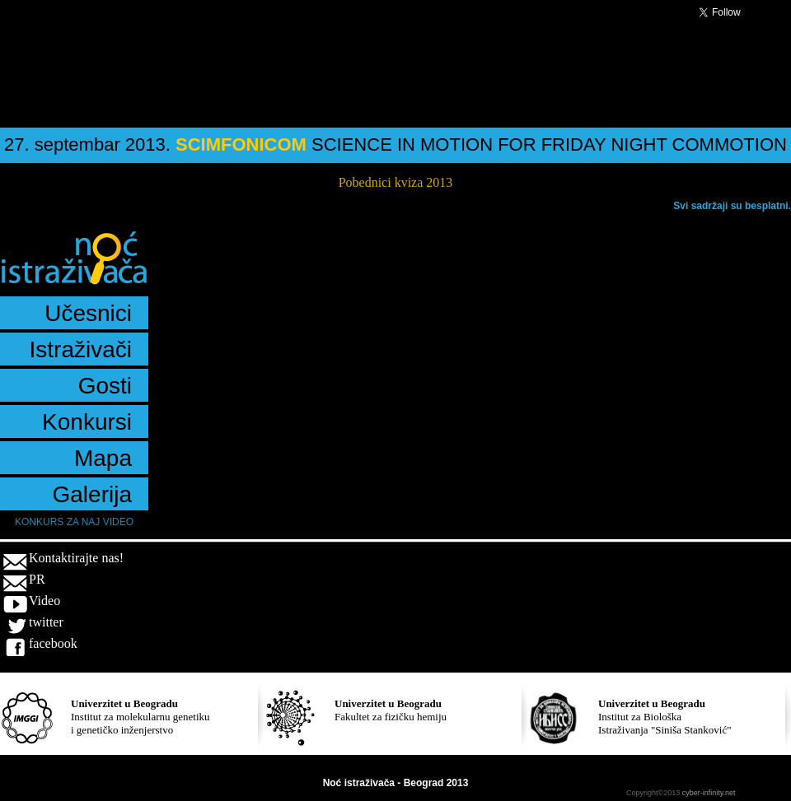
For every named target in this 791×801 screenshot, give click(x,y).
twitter (46, 622)
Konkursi (87, 422)
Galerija (92, 494)
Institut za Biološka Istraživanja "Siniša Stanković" (665, 716)
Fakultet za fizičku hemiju (391, 710)
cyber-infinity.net (709, 793)
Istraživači (81, 349)
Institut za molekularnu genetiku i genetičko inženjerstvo (140, 716)
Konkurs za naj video (74, 522)
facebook (53, 643)
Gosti (105, 385)
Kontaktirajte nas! (76, 558)
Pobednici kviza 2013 (396, 182)
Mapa (103, 458)
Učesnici (88, 313)
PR (37, 579)
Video (44, 601)
